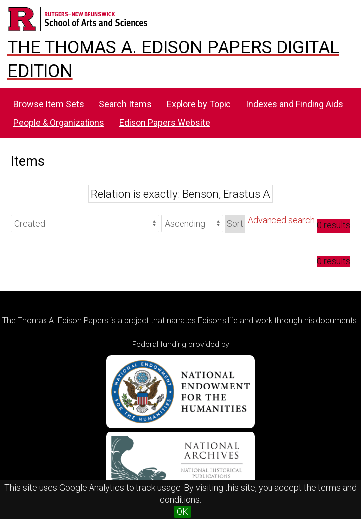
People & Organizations (58, 122)
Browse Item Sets (48, 104)
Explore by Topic (199, 104)
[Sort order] (192, 223)
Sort (235, 223)
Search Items (125, 104)
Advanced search (281, 220)
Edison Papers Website (164, 122)
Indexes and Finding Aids (294, 104)
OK (182, 511)
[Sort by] (85, 223)
